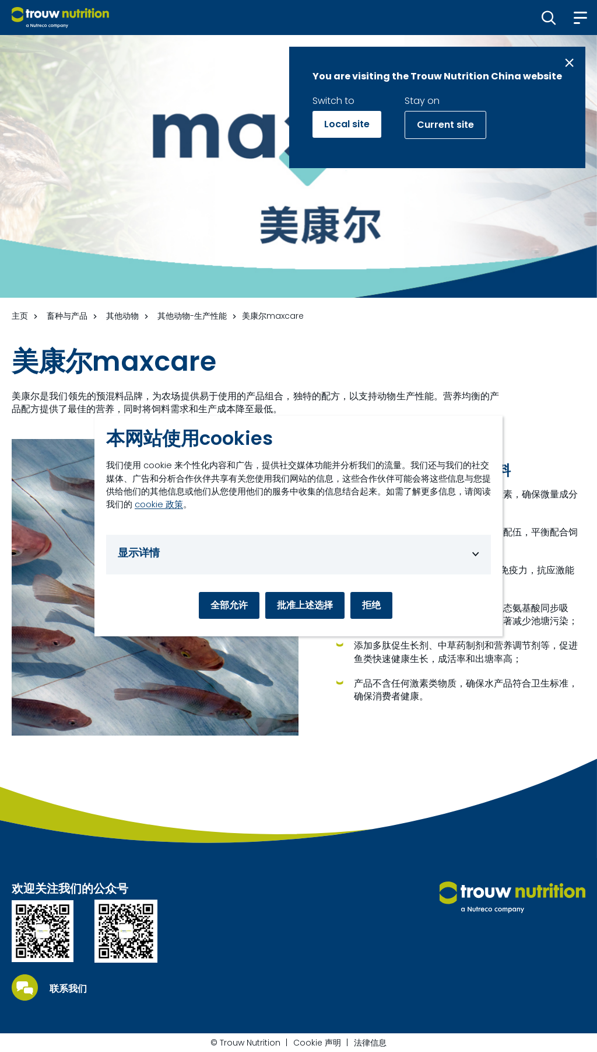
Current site (445, 124)
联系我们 (68, 989)
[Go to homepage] (60, 17)
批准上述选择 (305, 605)
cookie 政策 (159, 504)
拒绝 (371, 605)
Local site (347, 124)
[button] (549, 17)
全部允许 (229, 605)
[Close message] (569, 63)
